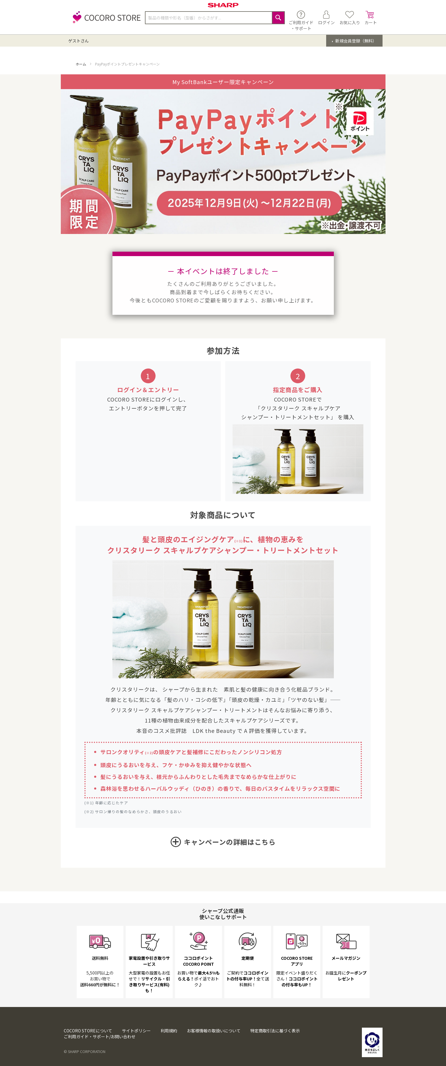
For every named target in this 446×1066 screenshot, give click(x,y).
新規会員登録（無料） (355, 41)
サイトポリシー (136, 1031)
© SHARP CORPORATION (84, 1051)
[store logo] (105, 20)
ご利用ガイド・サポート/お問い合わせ (99, 1036)
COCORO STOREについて (88, 1031)
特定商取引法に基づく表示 (275, 1031)
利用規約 (169, 1031)
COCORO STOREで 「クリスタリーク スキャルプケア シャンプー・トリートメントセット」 (291, 408)
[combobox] (215, 17)
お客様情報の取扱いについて (214, 1031)
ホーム (81, 63)
